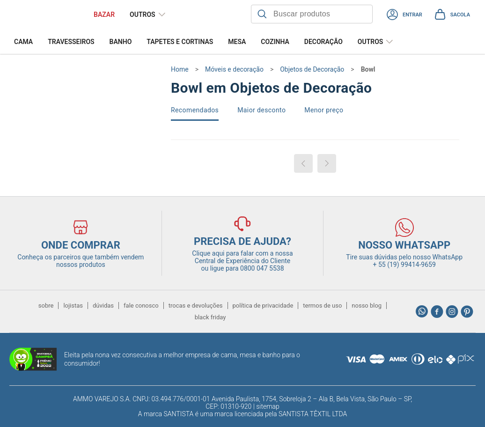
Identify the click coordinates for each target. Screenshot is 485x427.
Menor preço (323, 110)
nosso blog (367, 305)
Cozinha (275, 41)
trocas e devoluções (196, 305)
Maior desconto (261, 110)
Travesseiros (71, 41)
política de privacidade (263, 305)
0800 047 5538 (262, 268)
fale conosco (141, 305)
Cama (23, 41)
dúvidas (103, 305)
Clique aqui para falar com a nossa (242, 257)
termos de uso (322, 305)
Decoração (323, 41)
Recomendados (195, 110)
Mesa (237, 41)
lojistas (73, 305)
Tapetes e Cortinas (180, 41)
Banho (121, 41)
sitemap (267, 406)
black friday (210, 317)
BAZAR (104, 14)
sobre (46, 305)
